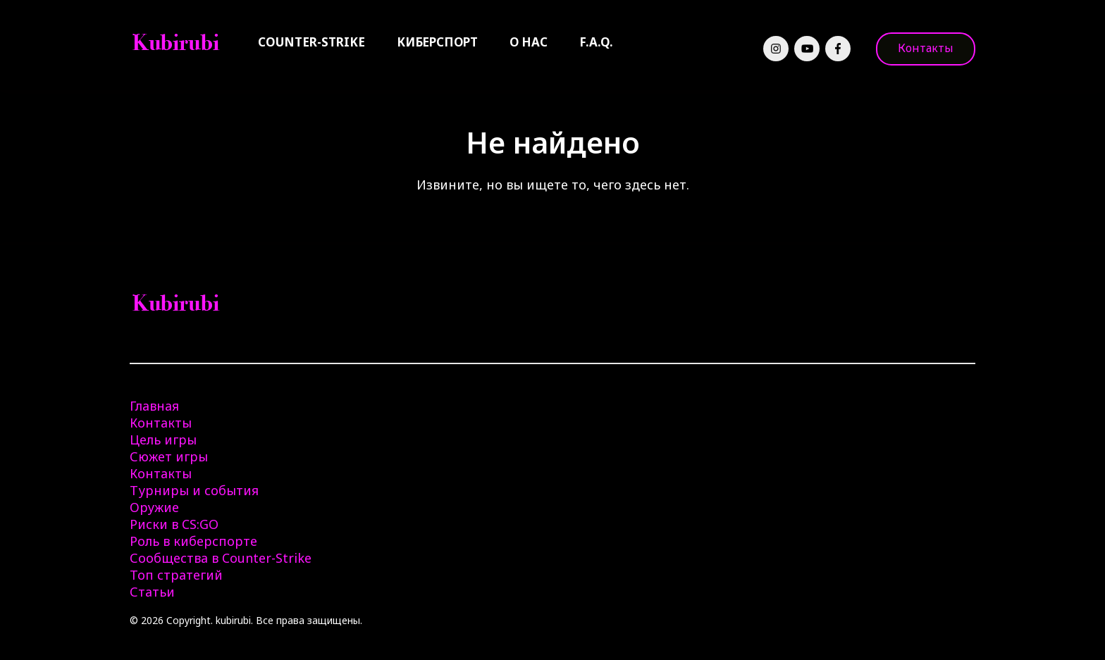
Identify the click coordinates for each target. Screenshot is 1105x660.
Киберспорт (437, 42)
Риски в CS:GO (174, 524)
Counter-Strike (311, 42)
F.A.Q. (596, 42)
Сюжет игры (169, 456)
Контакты (925, 48)
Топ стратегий (176, 574)
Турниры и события (194, 490)
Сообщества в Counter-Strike (220, 557)
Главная (154, 405)
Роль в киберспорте (193, 541)
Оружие (154, 507)
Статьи (152, 591)
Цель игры (163, 439)
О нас (529, 42)
